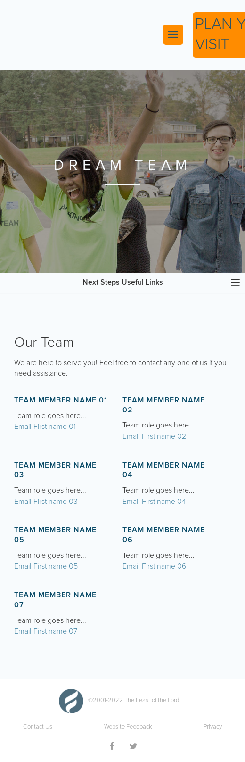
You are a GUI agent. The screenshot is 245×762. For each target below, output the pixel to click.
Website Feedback (128, 727)
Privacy (213, 727)
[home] (81, 35)
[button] (173, 35)
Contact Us (37, 727)
